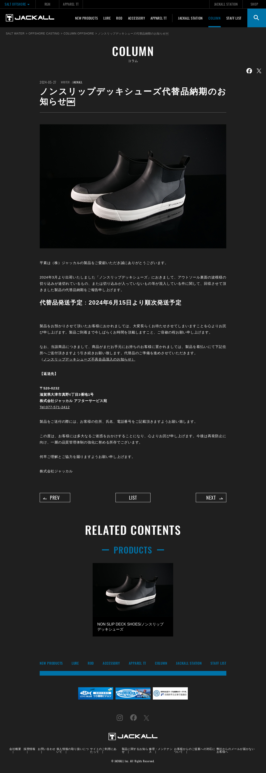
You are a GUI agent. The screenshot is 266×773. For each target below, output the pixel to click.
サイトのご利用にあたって (103, 751)
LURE (107, 18)
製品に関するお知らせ (135, 751)
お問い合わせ (47, 749)
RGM (47, 4)
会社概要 (15, 749)
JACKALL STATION (226, 4)
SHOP (254, 4)
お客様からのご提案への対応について (194, 751)
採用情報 (29, 749)
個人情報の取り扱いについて (72, 751)
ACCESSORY (136, 18)
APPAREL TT (71, 4)
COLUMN (214, 18)
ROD (119, 18)
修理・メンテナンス (160, 751)
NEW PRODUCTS (86, 18)
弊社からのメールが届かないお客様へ (236, 751)
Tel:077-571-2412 (55, 407)
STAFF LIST (234, 18)
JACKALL (77, 82)
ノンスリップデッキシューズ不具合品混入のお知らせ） (89, 359)
